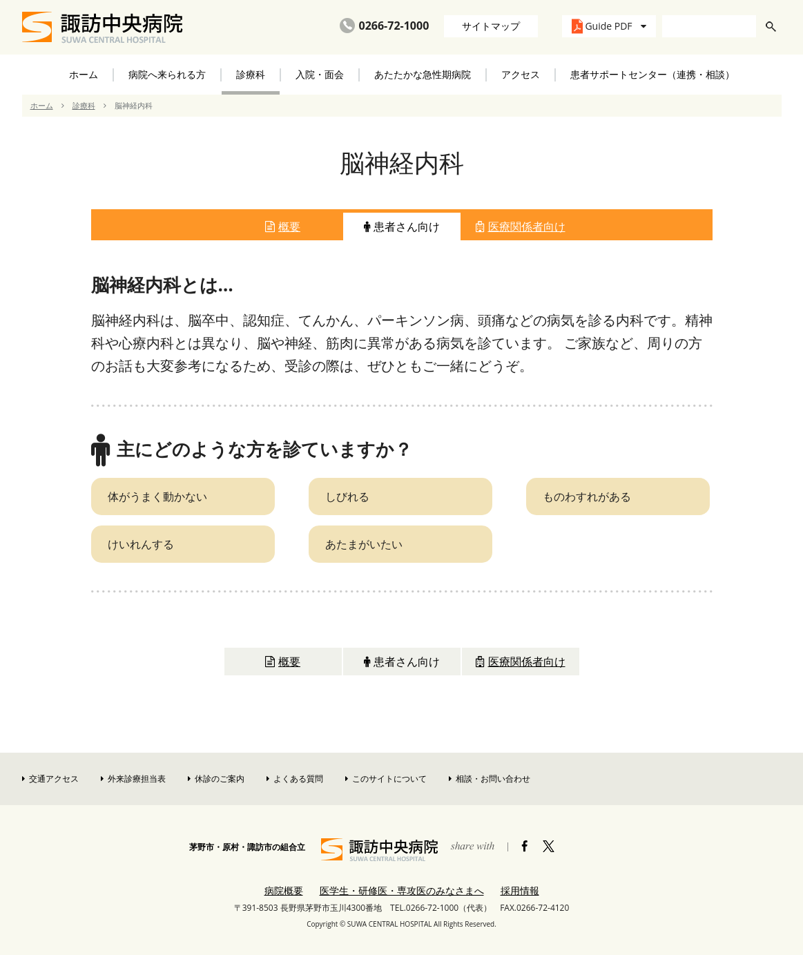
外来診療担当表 (133, 778)
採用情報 (520, 890)
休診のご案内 (216, 778)
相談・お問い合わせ (489, 778)
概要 (282, 226)
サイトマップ (491, 25)
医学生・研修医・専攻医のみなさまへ (402, 890)
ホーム (83, 74)
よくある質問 (295, 778)
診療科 (83, 105)
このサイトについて (386, 778)
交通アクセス (50, 778)
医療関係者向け (520, 226)
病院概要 (283, 890)
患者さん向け (402, 226)
